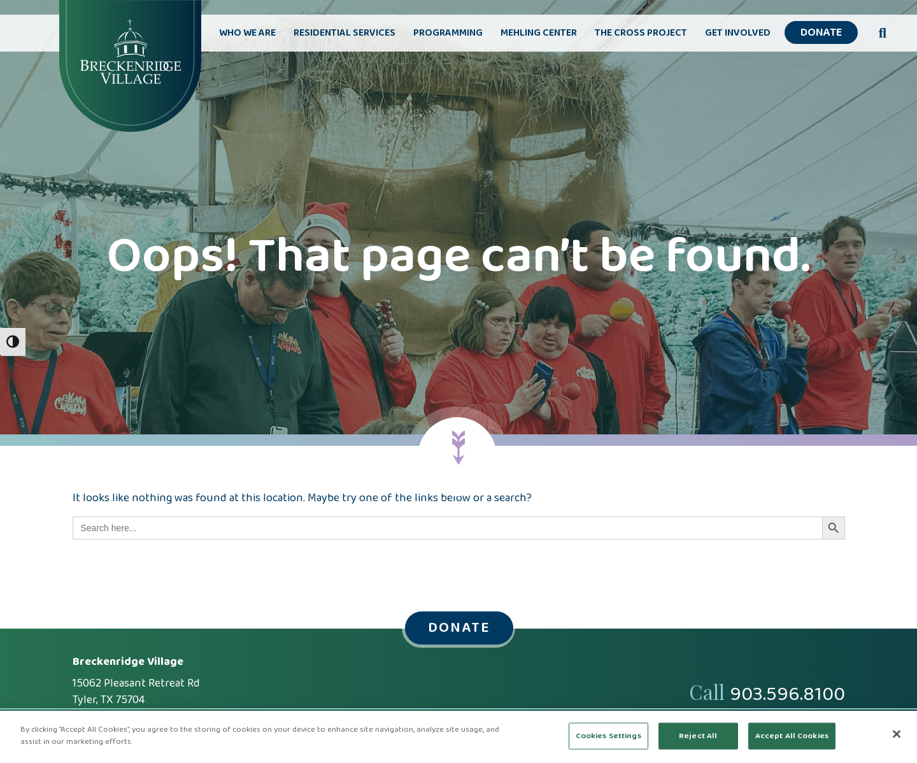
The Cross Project (641, 33)
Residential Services (344, 33)
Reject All (698, 736)
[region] (458, 737)
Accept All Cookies (791, 736)
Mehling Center (539, 33)
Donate (821, 33)
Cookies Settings (608, 736)
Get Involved (738, 33)
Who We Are (247, 33)
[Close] (897, 734)
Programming (448, 33)
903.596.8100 (787, 695)
